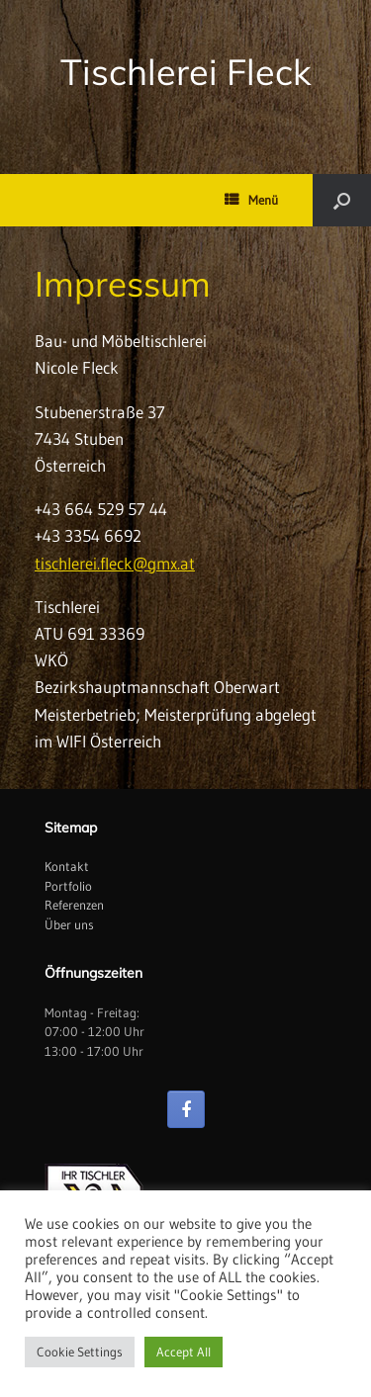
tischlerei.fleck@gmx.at (115, 563)
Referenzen (74, 905)
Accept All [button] (183, 1351)
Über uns (69, 924)
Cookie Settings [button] (80, 1351)
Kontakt (67, 866)
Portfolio (68, 886)
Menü (251, 200)
